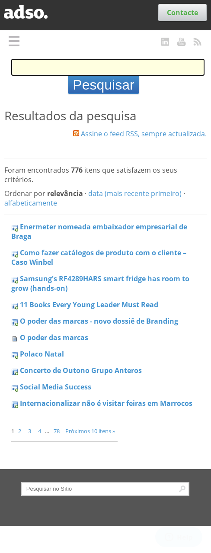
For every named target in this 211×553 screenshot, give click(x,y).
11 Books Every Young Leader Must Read (89, 304)
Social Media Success (55, 387)
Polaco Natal (42, 354)
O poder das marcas (54, 337)
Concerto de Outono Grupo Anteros (81, 370)
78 (57, 431)
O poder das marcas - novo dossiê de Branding (99, 321)
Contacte (182, 12)
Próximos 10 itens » (90, 431)
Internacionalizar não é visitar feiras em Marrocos (106, 403)
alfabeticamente (30, 203)
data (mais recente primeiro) (135, 193)
